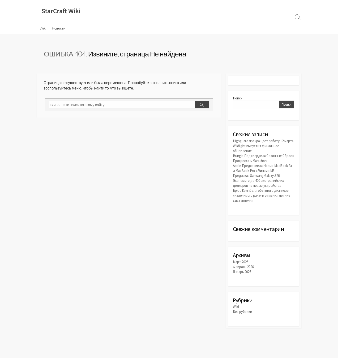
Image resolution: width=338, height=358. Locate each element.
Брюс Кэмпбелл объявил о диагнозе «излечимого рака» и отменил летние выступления (261, 195)
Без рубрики (242, 311)
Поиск (237, 98)
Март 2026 (240, 262)
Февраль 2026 (243, 266)
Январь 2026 (242, 271)
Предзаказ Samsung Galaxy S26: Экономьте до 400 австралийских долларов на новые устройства (258, 180)
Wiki (43, 28)
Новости (58, 28)
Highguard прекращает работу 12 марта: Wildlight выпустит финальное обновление (263, 146)
